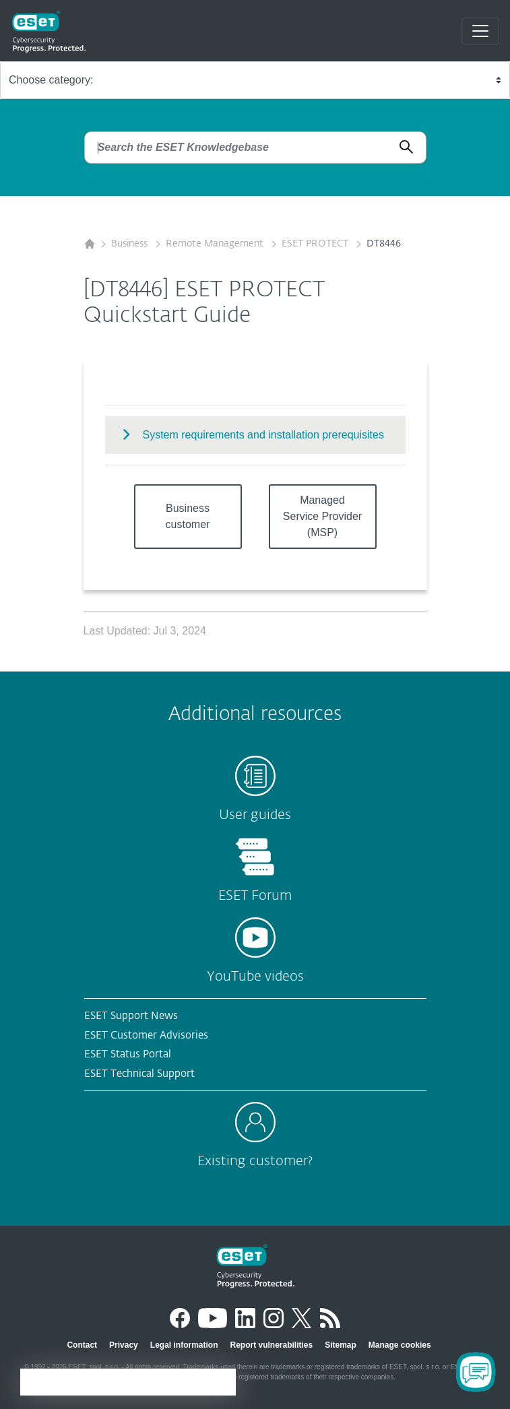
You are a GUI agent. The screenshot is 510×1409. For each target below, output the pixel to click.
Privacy (123, 1345)
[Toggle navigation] (480, 31)
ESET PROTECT (316, 244)
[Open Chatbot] (475, 1371)
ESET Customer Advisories (146, 1035)
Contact (82, 1345)
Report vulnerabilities (271, 1345)
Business (130, 244)
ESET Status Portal (127, 1054)
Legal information (184, 1345)
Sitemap (340, 1345)
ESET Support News (131, 1016)
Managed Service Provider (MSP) (322, 516)
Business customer (188, 516)
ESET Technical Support (139, 1074)
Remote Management (216, 244)
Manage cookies (400, 1345)
